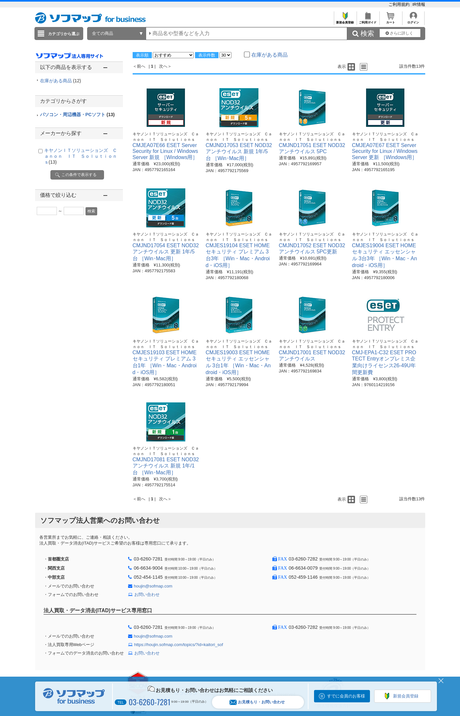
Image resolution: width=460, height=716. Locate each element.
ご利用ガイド (367, 20)
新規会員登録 (345, 20)
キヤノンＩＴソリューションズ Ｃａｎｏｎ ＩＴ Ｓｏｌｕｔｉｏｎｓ (80, 156)
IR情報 (419, 4)
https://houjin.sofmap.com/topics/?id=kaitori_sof (178, 644)
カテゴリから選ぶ (63, 34)
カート (390, 20)
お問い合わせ (147, 594)
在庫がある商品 (60, 80)
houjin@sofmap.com (153, 586)
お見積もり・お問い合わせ (257, 702)
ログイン (413, 20)
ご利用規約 (399, 4)
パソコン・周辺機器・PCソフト (77, 114)
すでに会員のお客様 (346, 696)
